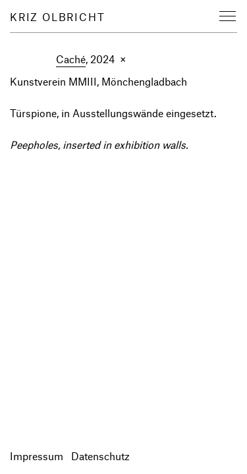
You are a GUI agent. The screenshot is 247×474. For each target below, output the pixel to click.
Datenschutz (100, 456)
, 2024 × (91, 60)
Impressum (36, 456)
